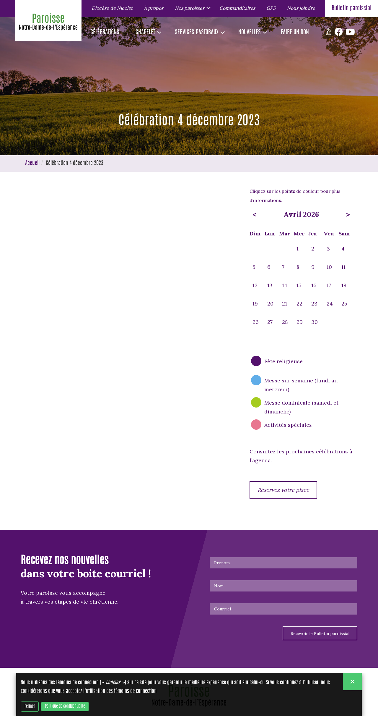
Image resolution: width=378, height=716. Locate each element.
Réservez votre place (283, 490)
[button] (191, 7)
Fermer (30, 706)
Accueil (32, 163)
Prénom (222, 562)
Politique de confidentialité (65, 706)
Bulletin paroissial (352, 9)
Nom (219, 586)
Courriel (222, 609)
